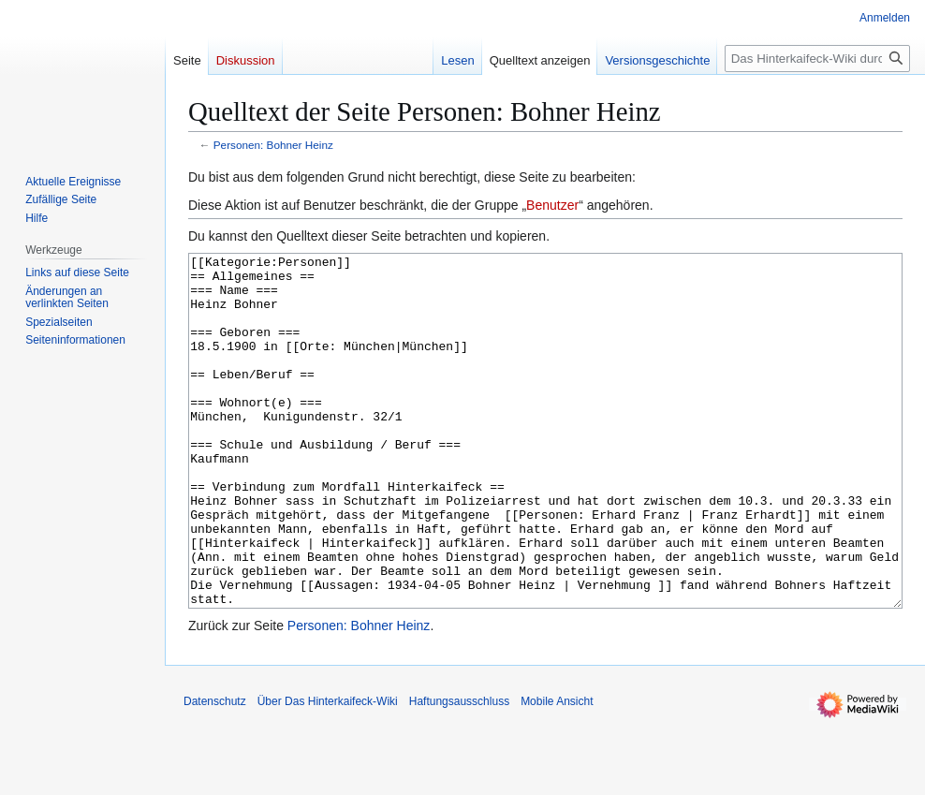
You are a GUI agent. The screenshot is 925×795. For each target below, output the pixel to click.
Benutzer (552, 205)
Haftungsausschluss (459, 771)
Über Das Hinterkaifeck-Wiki (327, 771)
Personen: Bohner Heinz (273, 145)
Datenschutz (215, 771)
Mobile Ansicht (557, 771)
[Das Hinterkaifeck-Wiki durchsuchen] (817, 58)
